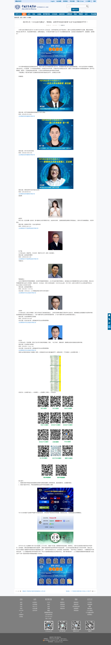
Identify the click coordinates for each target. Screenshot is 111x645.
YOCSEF (21, 609)
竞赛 (21, 603)
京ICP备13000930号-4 (63, 639)
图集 (48, 609)
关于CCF (18, 13)
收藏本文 (63, 24)
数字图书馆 (46, 13)
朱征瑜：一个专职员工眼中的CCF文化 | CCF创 (78, 590)
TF (21, 611)
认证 (21, 605)
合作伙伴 (35, 609)
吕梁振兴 (21, 613)
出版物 (39, 13)
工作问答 (62, 605)
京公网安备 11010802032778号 (50, 639)
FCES (75, 8)
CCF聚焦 (29, 16)
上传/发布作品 (48, 613)
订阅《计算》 (48, 617)
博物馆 (81, 13)
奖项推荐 (76, 607)
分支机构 (54, 13)
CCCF (48, 601)
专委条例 (62, 603)
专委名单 (62, 607)
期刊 (48, 603)
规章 (90, 605)
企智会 (21, 615)
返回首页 (18, 1)
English (53, 1)
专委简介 (62, 601)
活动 (33, 13)
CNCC (79, 8)
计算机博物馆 (66, 8)
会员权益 (35, 603)
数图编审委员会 (49, 611)
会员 (29, 13)
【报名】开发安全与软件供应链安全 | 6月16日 (33, 590)
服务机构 (62, 13)
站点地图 (59, 1)
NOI (71, 8)
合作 (86, 13)
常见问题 (72, 1)
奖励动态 (76, 601)
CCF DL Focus (48, 615)
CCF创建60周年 (90, 611)
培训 (21, 607)
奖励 (75, 13)
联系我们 (65, 1)
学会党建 (93, 13)
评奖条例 (76, 609)
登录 (94, 1)
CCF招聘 (88, 1)
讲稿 (48, 607)
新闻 (24, 13)
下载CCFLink (80, 1)
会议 (21, 601)
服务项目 (89, 607)
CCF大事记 (90, 609)
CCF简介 (90, 601)
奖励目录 (76, 603)
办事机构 (69, 13)
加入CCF (93, 6)
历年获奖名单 (76, 605)
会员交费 (35, 607)
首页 (21, 16)
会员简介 (35, 601)
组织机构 (89, 603)
